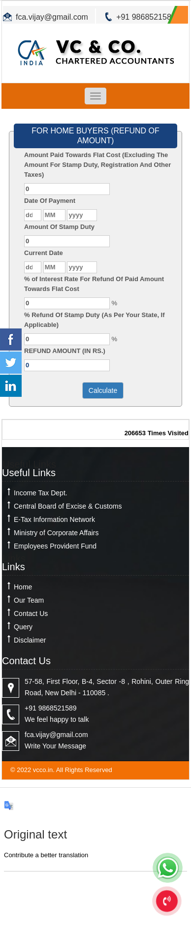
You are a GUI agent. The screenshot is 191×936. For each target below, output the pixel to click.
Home (23, 587)
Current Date (43, 253)
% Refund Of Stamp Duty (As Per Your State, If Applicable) (94, 319)
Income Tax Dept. (40, 493)
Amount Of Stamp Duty (59, 226)
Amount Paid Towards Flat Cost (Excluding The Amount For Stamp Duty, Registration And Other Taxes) (97, 164)
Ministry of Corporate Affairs (56, 533)
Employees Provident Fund (55, 546)
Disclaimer (30, 640)
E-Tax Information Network (54, 519)
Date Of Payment (49, 200)
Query (23, 627)
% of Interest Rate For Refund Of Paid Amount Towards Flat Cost (94, 283)
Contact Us (31, 613)
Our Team (29, 600)
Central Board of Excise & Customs (68, 506)
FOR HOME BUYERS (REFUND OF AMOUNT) (95, 136)
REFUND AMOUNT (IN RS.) (64, 351)
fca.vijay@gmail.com (52, 17)
